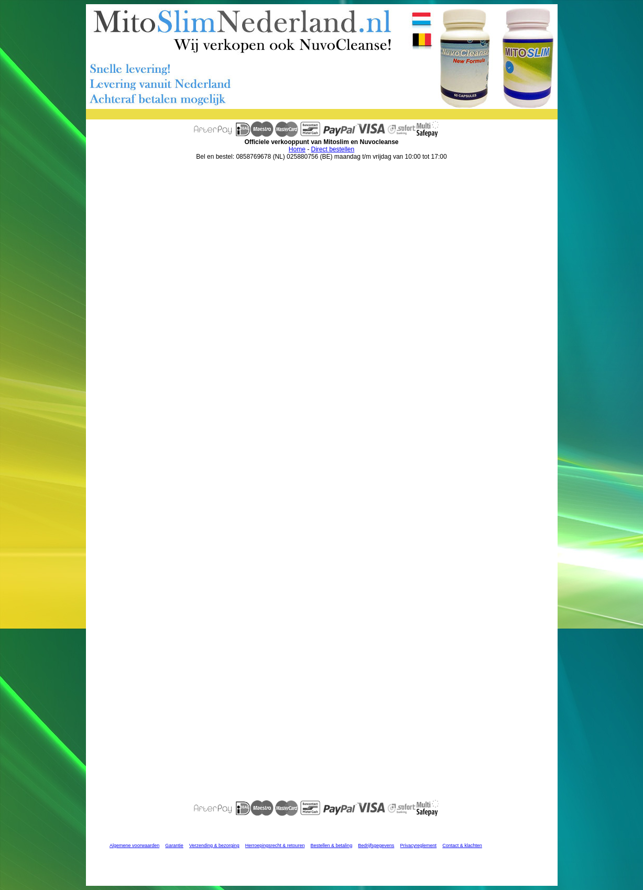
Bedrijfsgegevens (376, 845)
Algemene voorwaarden (134, 845)
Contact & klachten (462, 845)
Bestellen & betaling (332, 845)
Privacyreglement (418, 845)
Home (297, 149)
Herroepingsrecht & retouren (275, 845)
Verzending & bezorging (214, 845)
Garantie (174, 845)
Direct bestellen (332, 149)
